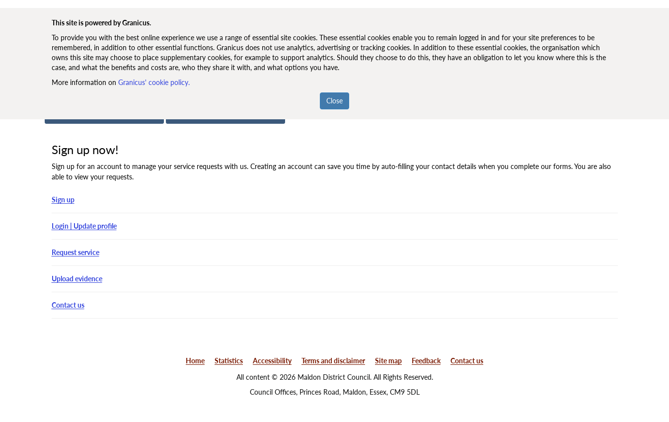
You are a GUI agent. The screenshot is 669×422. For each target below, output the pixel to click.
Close (334, 100)
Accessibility (272, 360)
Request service (75, 252)
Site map (388, 360)
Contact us (68, 305)
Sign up (63, 199)
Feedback (426, 360)
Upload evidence (77, 278)
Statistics (229, 360)
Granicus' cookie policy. (154, 82)
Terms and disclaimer (333, 360)
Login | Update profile (84, 226)
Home (195, 360)
